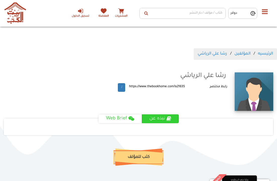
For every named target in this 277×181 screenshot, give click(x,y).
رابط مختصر (218, 86)
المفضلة (103, 16)
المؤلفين (242, 54)
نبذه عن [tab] (160, 118)
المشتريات (121, 16)
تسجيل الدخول (80, 13)
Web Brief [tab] (120, 118)
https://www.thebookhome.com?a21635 (157, 86)
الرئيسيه (265, 54)
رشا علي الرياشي (212, 54)
